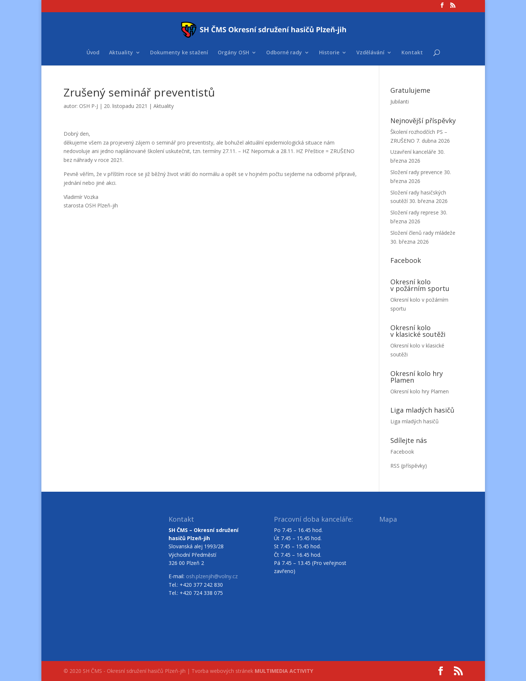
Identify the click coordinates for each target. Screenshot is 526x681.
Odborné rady (284, 53)
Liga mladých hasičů (414, 421)
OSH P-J (88, 105)
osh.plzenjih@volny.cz (212, 576)
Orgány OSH (233, 53)
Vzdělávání (370, 53)
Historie (329, 53)
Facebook (402, 451)
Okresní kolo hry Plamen (419, 391)
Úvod (92, 53)
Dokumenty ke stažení (179, 53)
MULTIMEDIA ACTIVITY (284, 670)
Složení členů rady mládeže (422, 232)
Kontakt (412, 53)
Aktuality (121, 53)
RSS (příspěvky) (408, 465)
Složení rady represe (414, 212)
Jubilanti (399, 101)
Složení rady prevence (416, 172)
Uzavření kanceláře (413, 151)
